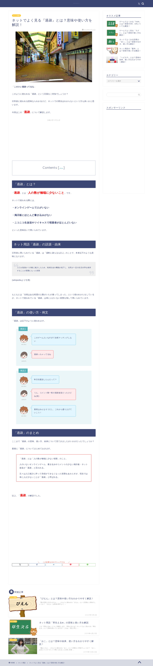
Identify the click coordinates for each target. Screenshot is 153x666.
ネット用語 (16, 15)
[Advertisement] (54, 139)
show (61, 168)
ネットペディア (76, 3)
